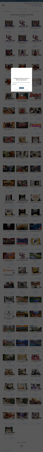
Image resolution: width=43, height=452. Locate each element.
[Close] (31, 68)
